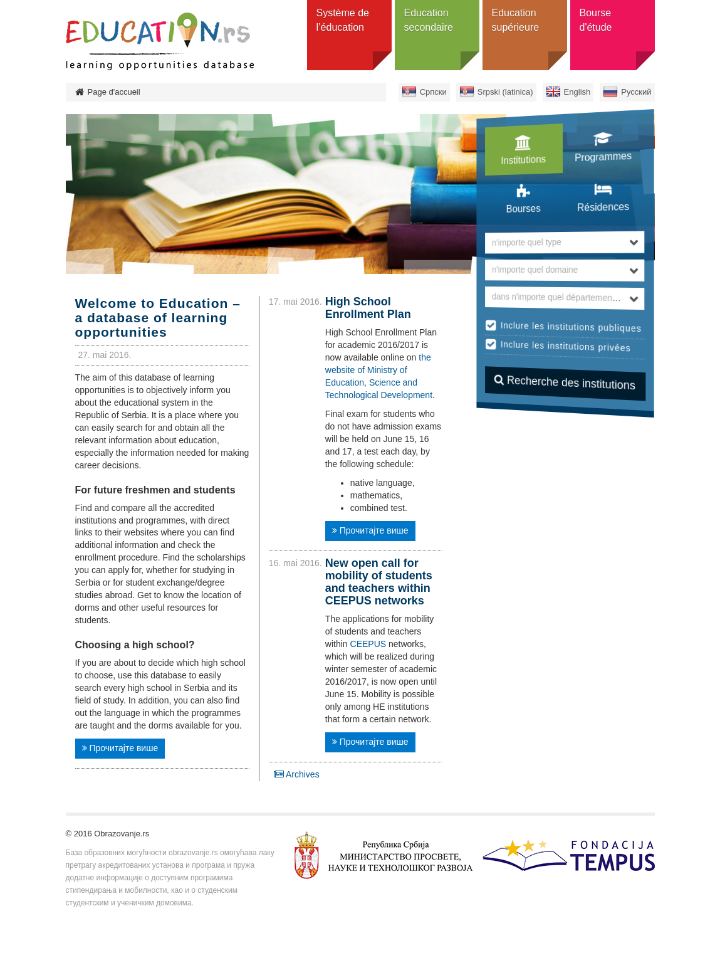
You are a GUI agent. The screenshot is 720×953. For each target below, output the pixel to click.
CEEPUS (368, 644)
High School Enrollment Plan (368, 307)
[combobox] (565, 242)
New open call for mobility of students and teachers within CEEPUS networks (378, 581)
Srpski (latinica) (505, 92)
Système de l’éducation (342, 20)
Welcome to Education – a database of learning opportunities (158, 317)
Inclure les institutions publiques (571, 327)
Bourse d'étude (596, 20)
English (577, 92)
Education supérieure (516, 20)
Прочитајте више (120, 748)
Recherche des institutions (564, 383)
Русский (636, 92)
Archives (297, 774)
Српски (433, 92)
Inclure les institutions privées (566, 346)
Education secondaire (428, 20)
